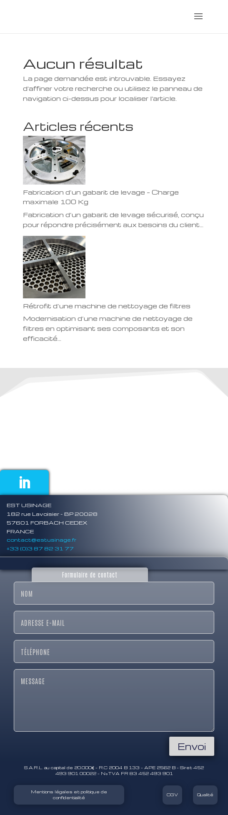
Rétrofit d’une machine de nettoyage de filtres (106, 306)
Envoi (192, 746)
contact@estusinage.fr (41, 539)
